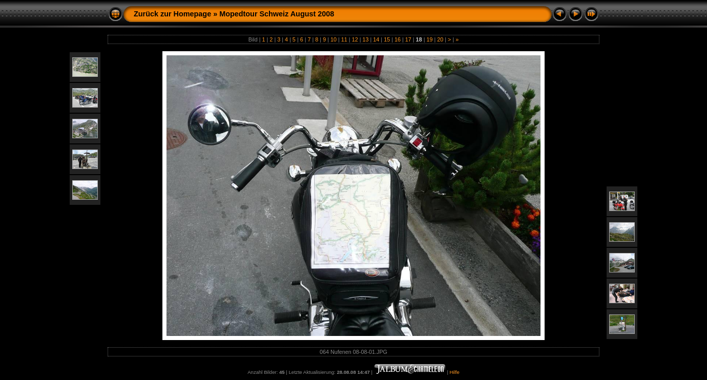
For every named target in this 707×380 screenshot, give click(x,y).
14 (376, 39)
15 (386, 39)
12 (355, 39)
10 (333, 39)
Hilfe (455, 372)
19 (429, 39)
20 (440, 39)
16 (397, 39)
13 (365, 39)
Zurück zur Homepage (172, 14)
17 (408, 39)
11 (344, 39)
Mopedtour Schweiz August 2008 (276, 14)
